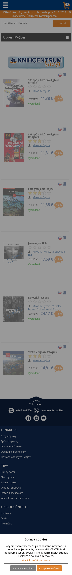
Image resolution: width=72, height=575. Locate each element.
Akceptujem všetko (49, 568)
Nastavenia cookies (23, 568)
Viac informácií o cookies (36, 560)
